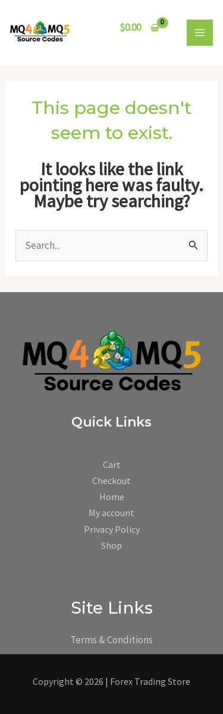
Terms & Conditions (111, 639)
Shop (111, 545)
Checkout (111, 480)
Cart (112, 464)
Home (111, 497)
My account (111, 513)
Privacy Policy (112, 529)
